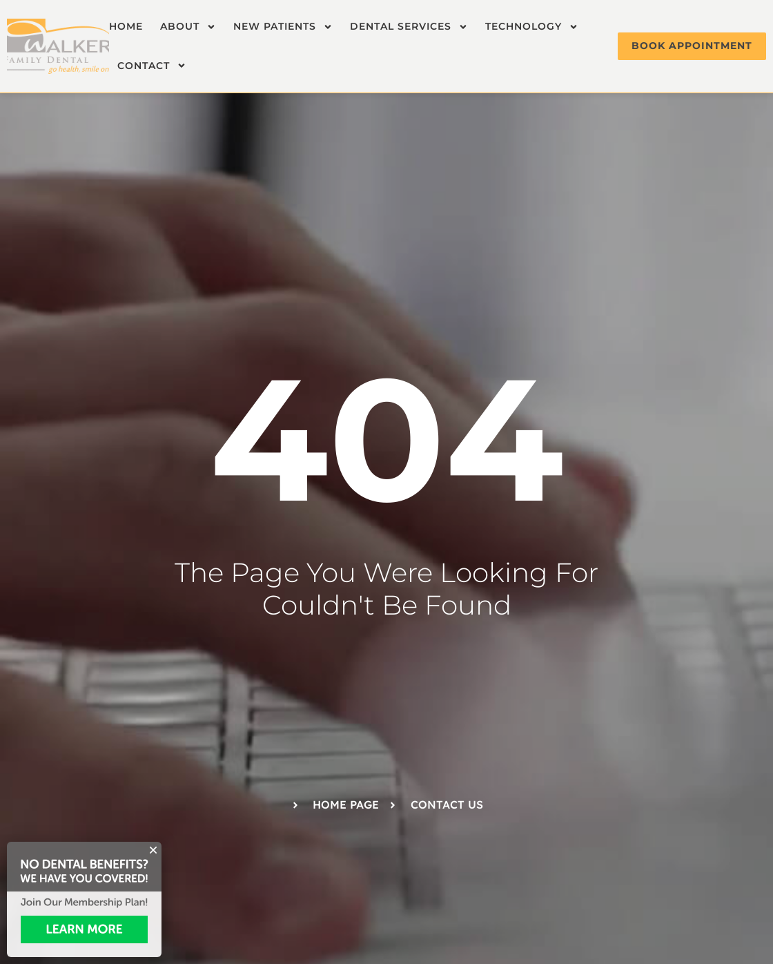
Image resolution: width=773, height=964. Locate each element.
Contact (151, 65)
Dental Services (409, 27)
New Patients (283, 27)
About (188, 27)
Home (126, 26)
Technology (531, 27)
